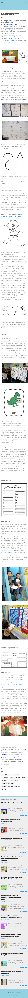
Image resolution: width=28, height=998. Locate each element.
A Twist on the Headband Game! (11, 803)
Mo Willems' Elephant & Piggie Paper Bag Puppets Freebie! (11, 935)
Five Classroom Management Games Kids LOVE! (10, 820)
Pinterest (16, 756)
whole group (14, 780)
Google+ (13, 757)
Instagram (8, 757)
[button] (26, 13)
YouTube (21, 757)
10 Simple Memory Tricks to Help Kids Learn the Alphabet (11, 878)
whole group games (7, 786)
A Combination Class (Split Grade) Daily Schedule (12, 954)
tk (8, 780)
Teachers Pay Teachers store (11, 38)
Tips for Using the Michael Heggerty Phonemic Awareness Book (11, 897)
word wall (17, 786)
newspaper (5, 777)
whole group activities (8, 783)
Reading (4, 780)
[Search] (26, 3)
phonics (18, 777)
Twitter (3, 757)
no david (12, 777)
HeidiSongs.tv (10, 24)
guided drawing (6, 774)
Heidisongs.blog (7, 30)
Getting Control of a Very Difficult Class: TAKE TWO (11, 839)
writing (4, 789)
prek (23, 777)
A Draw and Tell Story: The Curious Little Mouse (12, 972)
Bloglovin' (17, 754)
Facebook (21, 756)
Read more (23, 815)
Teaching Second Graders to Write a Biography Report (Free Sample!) (12, 858)
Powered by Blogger (14, 992)
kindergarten (15, 774)
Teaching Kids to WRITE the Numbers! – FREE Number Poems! (11, 917)
